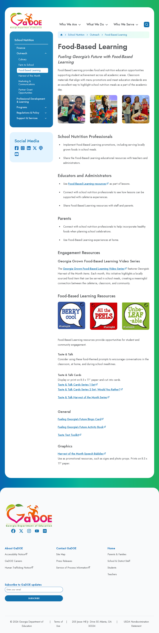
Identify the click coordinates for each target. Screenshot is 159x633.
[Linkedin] (29, 148)
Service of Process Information (72, 567)
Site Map (60, 554)
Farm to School (26, 65)
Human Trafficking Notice (18, 567)
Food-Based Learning (29, 70)
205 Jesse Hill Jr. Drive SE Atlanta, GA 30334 (92, 624)
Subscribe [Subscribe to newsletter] (34, 598)
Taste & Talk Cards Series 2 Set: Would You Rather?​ (89, 390)
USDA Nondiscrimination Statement (136, 624)
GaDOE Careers (13, 561)
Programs (22, 107)
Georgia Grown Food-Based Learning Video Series (93, 269)
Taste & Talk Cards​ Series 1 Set (76, 385)
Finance (21, 48)
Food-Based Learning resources (87, 184)
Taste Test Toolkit (68, 435)
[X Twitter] (35, 148)
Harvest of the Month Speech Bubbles (80, 454)
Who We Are (70, 24)
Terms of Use (58, 624)
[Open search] (146, 24)
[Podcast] (41, 148)
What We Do (98, 24)
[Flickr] (45, 531)
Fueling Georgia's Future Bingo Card (79, 419)
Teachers (112, 574)
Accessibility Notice (15, 554)
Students (112, 567)
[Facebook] (17, 148)
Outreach (94, 34)
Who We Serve (126, 24)
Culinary (22, 59)
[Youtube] (17, 154)
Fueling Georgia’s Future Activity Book (80, 427)
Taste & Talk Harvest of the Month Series (82, 397)
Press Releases (64, 561)
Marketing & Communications (26, 82)
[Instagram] (23, 148)
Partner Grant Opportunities (25, 91)
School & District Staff (119, 561)
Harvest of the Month (29, 76)
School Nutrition (76, 34)
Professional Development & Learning (31, 100)
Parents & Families (117, 554)
